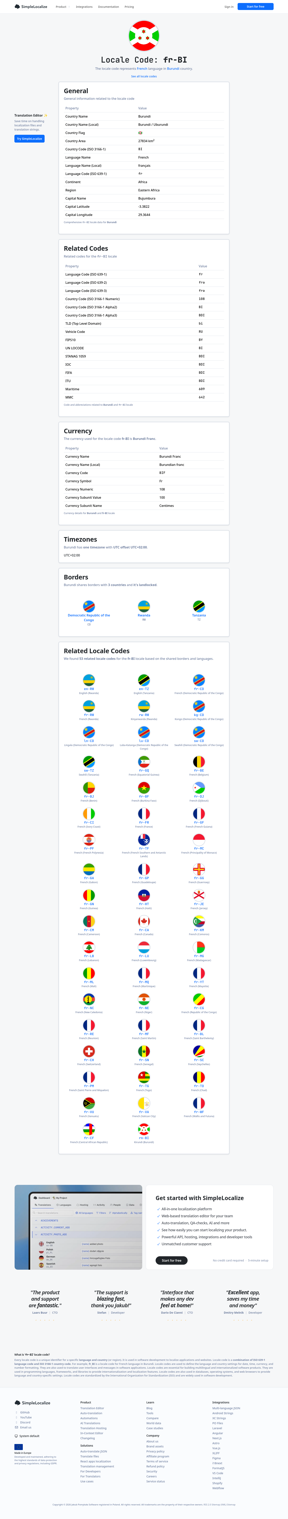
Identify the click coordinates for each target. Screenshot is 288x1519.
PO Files (217, 1423)
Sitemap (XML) (219, 1504)
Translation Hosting (93, 1428)
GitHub (22, 1412)
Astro (216, 1443)
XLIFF (216, 1453)
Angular (217, 1433)
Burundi (173, 68)
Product (63, 7)
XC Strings (219, 1418)
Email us (22, 1427)
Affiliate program (157, 1456)
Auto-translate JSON (93, 1451)
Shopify (217, 1483)
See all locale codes (144, 76)
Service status (155, 1481)
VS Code (217, 1473)
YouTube (23, 1417)
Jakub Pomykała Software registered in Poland (95, 1504)
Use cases (86, 1481)
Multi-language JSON (226, 1408)
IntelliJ (216, 1478)
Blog (149, 1408)
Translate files (89, 1456)
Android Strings (222, 1413)
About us (152, 1441)
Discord (22, 1422)
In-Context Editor (91, 1433)
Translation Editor (92, 1408)
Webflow (218, 1488)
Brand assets (155, 1446)
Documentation (108, 7)
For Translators (90, 1476)
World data (153, 1423)
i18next (217, 1463)
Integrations (84, 7)
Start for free (255, 6)
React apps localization (95, 1461)
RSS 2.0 (207, 1504)
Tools (149, 1413)
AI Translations (90, 1423)
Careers (151, 1476)
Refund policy (155, 1466)
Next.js (217, 1438)
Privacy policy (155, 1451)
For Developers (90, 1471)
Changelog (87, 1438)
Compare (152, 1418)
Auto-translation (91, 1413)
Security (151, 1471)
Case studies (154, 1428)
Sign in (229, 7)
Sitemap (231, 1504)
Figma (216, 1458)
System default (26, 1436)
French (142, 68)
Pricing (129, 7)
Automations (89, 1418)
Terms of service (157, 1461)
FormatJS (218, 1468)
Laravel (217, 1428)
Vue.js (216, 1448)
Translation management (97, 1466)
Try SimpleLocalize (29, 139)
